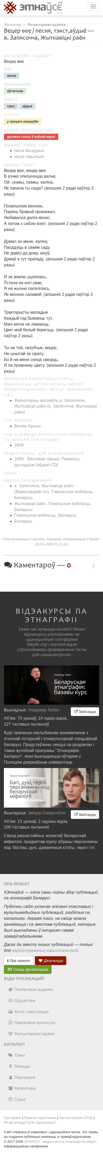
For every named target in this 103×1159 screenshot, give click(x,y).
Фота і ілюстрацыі (28, 1012)
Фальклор (13, 24)
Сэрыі (17, 1099)
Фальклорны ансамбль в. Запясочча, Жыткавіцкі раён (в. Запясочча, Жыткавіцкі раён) (55, 406)
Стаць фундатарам (27, 969)
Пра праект (18, 961)
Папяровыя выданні (30, 989)
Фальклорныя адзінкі (31, 1034)
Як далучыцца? (16, 1122)
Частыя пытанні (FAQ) (76, 1118)
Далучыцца (50, 961)
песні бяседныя (29, 150)
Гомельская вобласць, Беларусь (45, 515)
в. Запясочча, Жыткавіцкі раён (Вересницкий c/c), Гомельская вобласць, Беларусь (54, 492)
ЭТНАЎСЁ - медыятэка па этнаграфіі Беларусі (60, 1141)
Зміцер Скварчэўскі (46, 813)
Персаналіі (21, 1077)
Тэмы (16, 1055)
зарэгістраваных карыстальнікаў (45, 950)
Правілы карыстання (40, 1118)
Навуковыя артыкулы (31, 1022)
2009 (19, 445)
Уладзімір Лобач (44, 710)
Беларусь (23, 521)
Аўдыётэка (21, 1000)
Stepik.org (37, 644)
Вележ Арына (27, 426)
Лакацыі (19, 1066)
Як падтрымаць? (43, 1122)
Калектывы (22, 1088)
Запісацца (85, 712)
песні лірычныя (29, 156)
